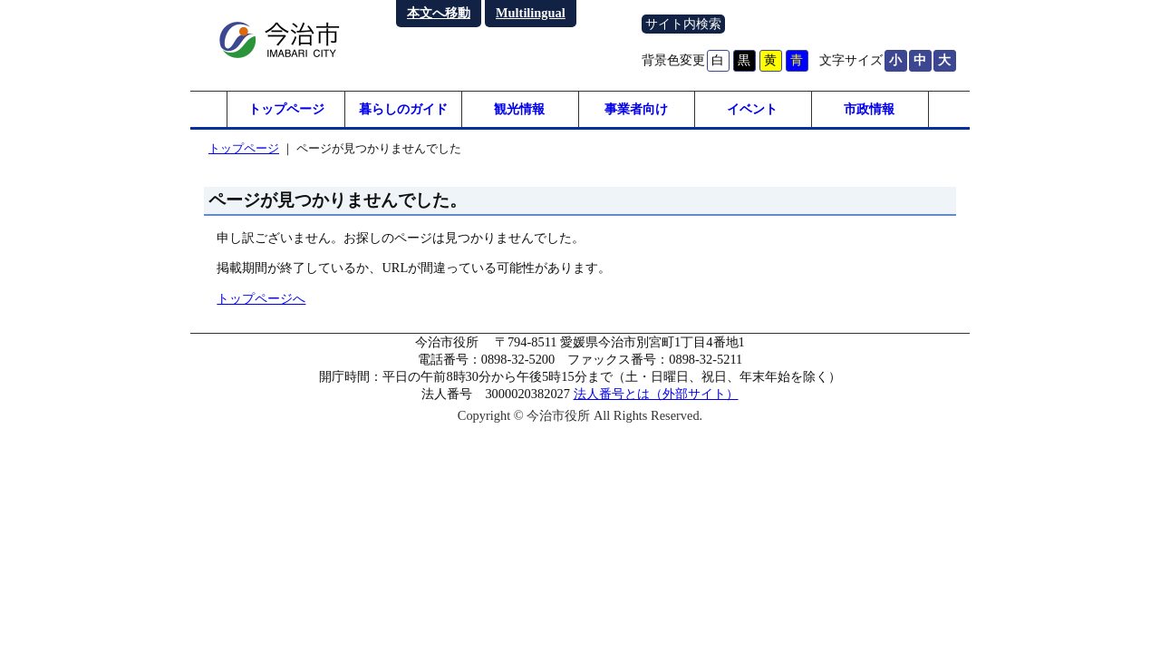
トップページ (286, 109)
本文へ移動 (438, 12)
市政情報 (869, 109)
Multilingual (531, 12)
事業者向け (636, 109)
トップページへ (261, 298)
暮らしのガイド (403, 109)
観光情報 (519, 109)
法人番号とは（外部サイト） (656, 393)
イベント (752, 109)
